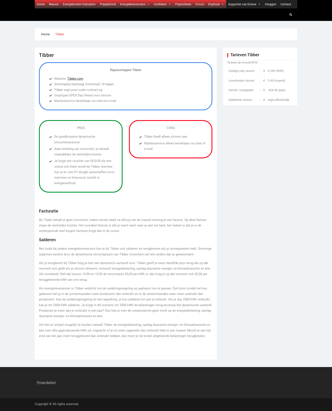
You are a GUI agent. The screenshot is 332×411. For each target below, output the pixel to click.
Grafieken (162, 4)
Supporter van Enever (244, 4)
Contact (286, 4)
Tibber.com (75, 79)
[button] (148, 4)
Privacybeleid (46, 382)
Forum (199, 4)
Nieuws (54, 4)
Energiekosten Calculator (79, 4)
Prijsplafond (108, 4)
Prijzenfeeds (183, 4)
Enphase (216, 4)
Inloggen (270, 4)
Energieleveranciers (135, 4)
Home (41, 4)
